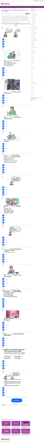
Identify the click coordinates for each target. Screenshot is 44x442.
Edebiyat (32, 62)
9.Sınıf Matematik (33, 53)
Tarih (31, 89)
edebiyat (32, 100)
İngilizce (32, 76)
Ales (31, 55)
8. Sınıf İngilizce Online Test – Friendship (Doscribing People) (6, 435)
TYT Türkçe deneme (33, 99)
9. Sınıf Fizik (32, 41)
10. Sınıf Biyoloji (33, 11)
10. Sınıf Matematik (33, 22)
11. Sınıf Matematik (33, 30)
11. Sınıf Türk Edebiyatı (34, 32)
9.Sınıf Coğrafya (33, 49)
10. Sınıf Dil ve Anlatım (34, 15)
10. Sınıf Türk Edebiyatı (34, 26)
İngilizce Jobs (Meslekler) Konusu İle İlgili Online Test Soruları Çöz (6, 427)
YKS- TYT (32, 95)
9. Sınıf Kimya (33, 43)
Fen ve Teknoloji (33, 68)
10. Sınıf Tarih (33, 24)
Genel (32, 72)
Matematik (32, 87)
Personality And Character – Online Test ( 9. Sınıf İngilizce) (16, 427)
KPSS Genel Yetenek (34, 83)
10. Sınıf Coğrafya (33, 13)
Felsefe (32, 66)
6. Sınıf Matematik (33, 34)
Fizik (31, 70)
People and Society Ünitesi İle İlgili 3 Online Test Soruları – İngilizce (15, 435)
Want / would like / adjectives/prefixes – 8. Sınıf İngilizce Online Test (25, 435)
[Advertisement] (9, 412)
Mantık (32, 85)
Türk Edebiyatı (33, 91)
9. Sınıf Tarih (32, 45)
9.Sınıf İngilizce (33, 51)
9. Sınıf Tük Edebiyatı (34, 47)
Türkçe (32, 93)
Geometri (32, 74)
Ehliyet (32, 64)
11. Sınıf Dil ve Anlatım (34, 28)
